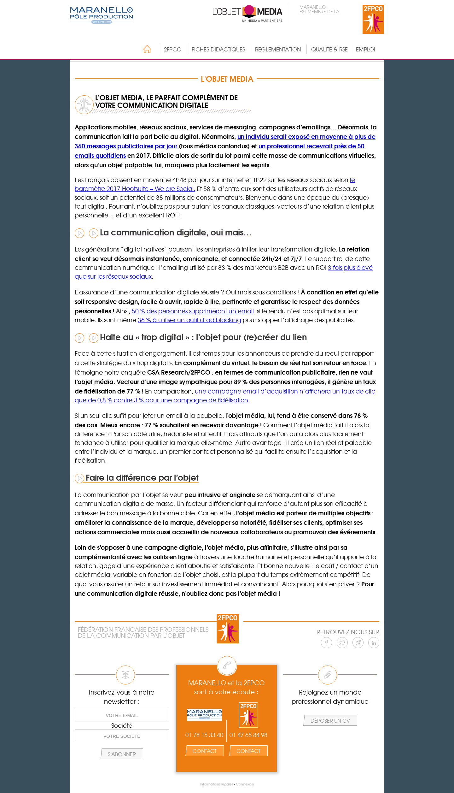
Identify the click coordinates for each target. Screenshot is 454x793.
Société (121, 725)
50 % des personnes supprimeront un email (192, 310)
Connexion (245, 784)
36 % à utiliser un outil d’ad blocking (189, 319)
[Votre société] (122, 736)
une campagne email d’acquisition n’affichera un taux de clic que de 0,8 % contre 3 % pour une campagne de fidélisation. (225, 395)
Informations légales (216, 784)
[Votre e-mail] (122, 715)
